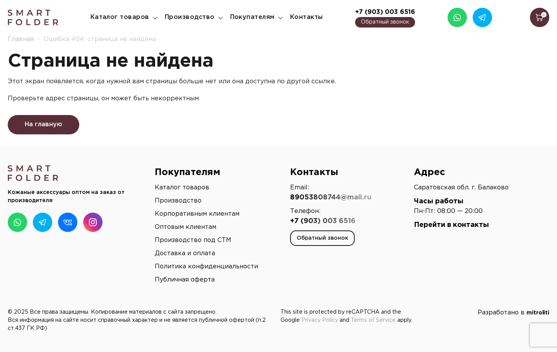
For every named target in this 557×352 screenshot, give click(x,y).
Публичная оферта (185, 280)
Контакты (306, 17)
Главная (21, 39)
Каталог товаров (120, 17)
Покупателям (252, 17)
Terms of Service (373, 320)
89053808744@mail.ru (330, 197)
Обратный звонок (385, 22)
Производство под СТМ (193, 240)
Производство (190, 17)
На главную (43, 124)
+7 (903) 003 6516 (385, 12)
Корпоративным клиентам (197, 214)
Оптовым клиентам (185, 227)
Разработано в (513, 313)
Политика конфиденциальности (206, 267)
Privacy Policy (319, 320)
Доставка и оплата (185, 253)
